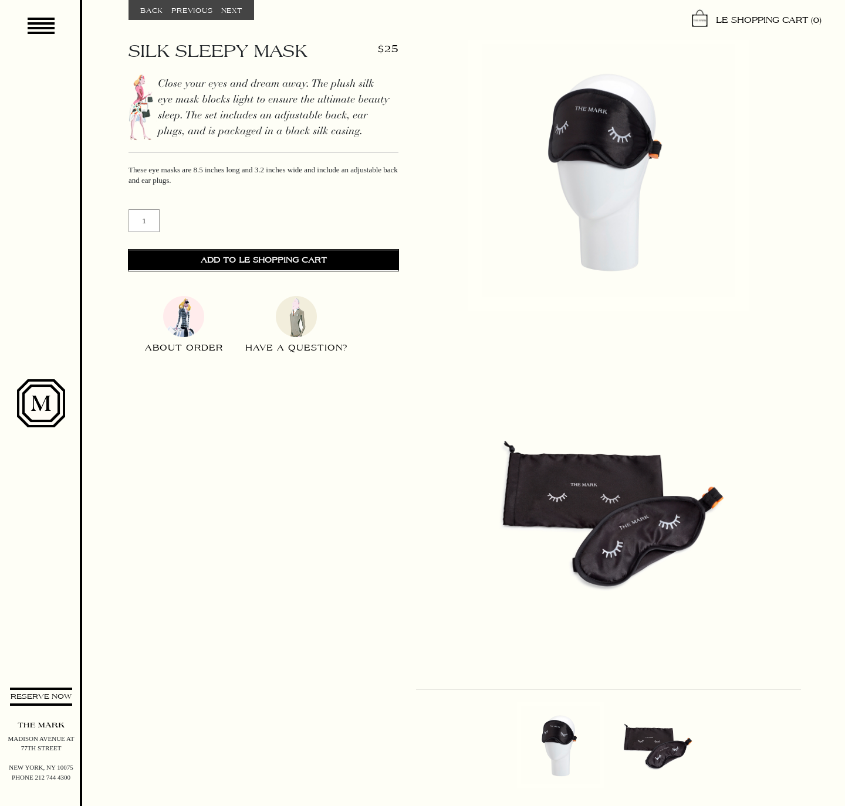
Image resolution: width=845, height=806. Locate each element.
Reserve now (41, 696)
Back (151, 10)
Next (231, 10)
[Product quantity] (144, 220)
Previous (191, 10)
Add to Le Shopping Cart (264, 260)
